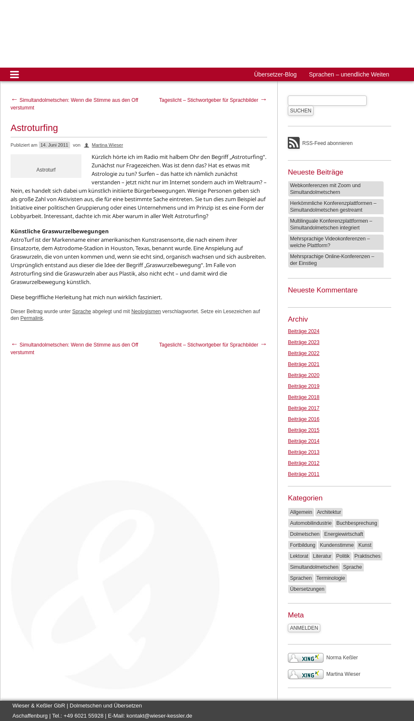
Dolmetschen (304, 534)
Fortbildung (302, 545)
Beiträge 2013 (303, 452)
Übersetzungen (307, 589)
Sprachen (300, 578)
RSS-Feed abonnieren (327, 143)
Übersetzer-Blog (275, 74)
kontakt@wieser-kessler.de (159, 716)
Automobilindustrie (311, 523)
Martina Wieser (107, 144)
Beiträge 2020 (303, 375)
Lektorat (299, 556)
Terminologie (331, 578)
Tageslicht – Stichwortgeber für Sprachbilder (213, 100)
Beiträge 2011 (303, 474)
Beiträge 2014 (303, 441)
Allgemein (301, 512)
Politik (343, 556)
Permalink (31, 318)
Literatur (322, 556)
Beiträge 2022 (303, 353)
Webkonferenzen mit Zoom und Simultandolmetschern (325, 189)
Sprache (81, 311)
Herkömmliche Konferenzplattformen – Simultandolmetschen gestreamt (333, 206)
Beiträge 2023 (303, 342)
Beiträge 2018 (303, 397)
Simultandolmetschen (314, 567)
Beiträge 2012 (303, 463)
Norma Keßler (323, 658)
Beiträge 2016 (303, 419)
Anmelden (304, 628)
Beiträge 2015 (303, 430)
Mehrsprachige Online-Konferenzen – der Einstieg (332, 260)
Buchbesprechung (356, 523)
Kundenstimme (337, 545)
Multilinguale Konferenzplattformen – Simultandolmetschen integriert (331, 224)
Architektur (329, 512)
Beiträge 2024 (303, 331)
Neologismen (146, 311)
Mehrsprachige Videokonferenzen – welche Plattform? (330, 242)
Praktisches (367, 556)
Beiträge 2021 (303, 364)
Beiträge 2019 (303, 386)
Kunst (364, 545)
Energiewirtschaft (343, 534)
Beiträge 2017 (303, 408)
